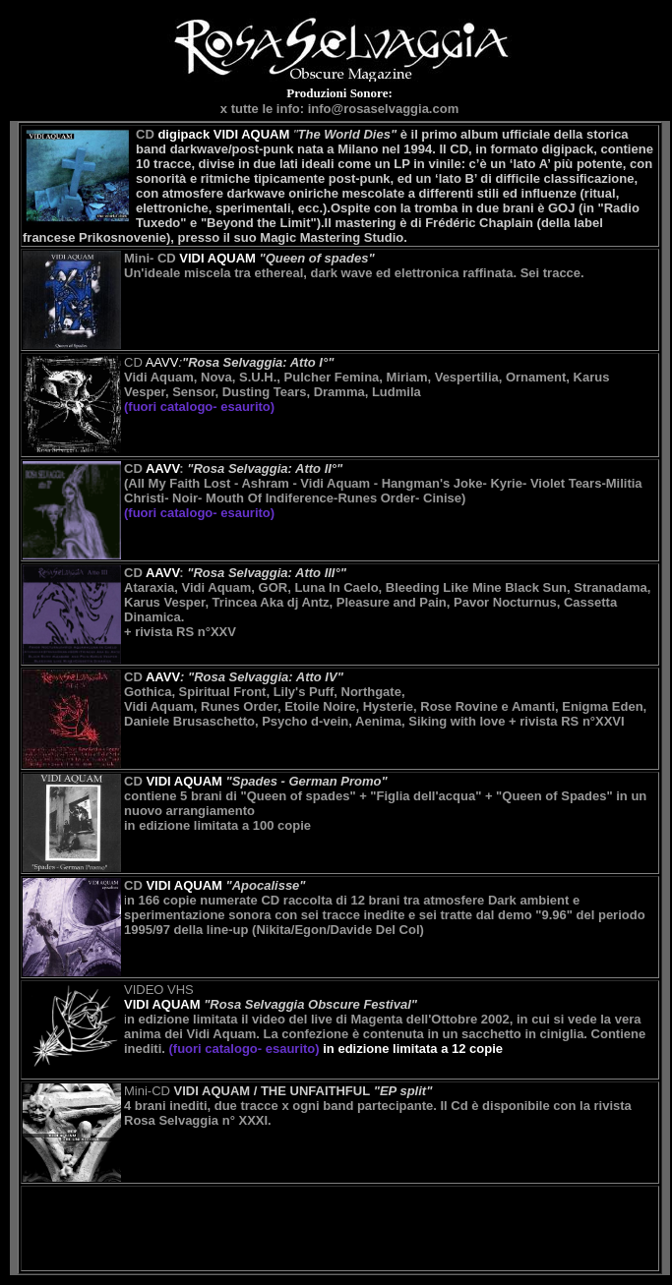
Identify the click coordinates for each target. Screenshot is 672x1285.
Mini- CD (190, 258)
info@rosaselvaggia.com (383, 108)
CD (212, 134)
